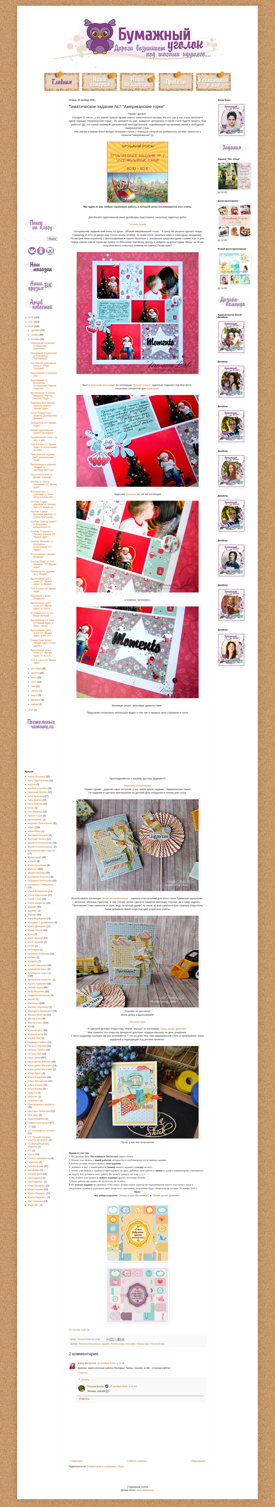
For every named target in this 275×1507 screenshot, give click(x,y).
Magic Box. (33, 1205)
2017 (31, 322)
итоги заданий (35, 938)
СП (29, 1126)
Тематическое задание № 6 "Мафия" (43, 572)
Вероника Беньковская (137, 785)
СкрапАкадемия (36, 1118)
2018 (31, 317)
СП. (30, 1150)
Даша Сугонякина (37, 865)
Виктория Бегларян (38, 835)
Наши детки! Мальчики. (40, 1069)
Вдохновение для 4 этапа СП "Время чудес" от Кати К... (42, 653)
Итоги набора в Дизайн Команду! (43, 555)
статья (31, 1154)
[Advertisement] (41, 156)
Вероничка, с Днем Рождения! (41, 597)
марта (34, 695)
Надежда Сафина (37, 1042)
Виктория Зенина (37, 839)
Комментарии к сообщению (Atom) (105, 1466)
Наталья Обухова (37, 1046)
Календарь (33, 949)
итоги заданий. (35, 942)
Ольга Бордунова (37, 1077)
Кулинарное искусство (39, 973)
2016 (31, 326)
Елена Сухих (34, 899)
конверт (32, 957)
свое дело (33, 1115)
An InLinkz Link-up (79, 1329)
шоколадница (35, 1178)
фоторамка (34, 1170)
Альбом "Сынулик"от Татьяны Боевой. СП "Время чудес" (43, 534)
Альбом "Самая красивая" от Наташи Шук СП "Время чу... (43, 504)
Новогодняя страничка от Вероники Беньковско (42, 346)
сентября (36, 668)
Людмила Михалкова (39, 995)
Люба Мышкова (36, 991)
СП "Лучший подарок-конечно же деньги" (39, 1138)
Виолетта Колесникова (40, 843)
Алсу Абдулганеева (38, 780)
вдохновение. (35, 819)
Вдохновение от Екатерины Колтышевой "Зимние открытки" (43, 384)
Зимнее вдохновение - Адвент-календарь (42, 431)
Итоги (31, 934)
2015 (31, 709)
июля (34, 677)
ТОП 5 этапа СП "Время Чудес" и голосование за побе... (44, 447)
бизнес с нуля (35, 815)
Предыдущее (198, 1461)
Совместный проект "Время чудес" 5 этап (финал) (43, 643)
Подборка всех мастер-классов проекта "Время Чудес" (43, 406)
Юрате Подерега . (37, 1197)
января (35, 704)
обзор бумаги (35, 1073)
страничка (33, 1162)
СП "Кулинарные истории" (42, 1130)
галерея (32, 861)
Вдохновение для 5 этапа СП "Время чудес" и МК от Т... (42, 633)
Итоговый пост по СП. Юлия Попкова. (42, 614)
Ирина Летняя (35, 930)
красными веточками (103, 385)
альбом (32, 784)
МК (29, 1026)
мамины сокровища (38, 1007)
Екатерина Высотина (39, 877)
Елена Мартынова (37, 895)
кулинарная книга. (37, 969)
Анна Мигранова (145, 1490)
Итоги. (31, 946)
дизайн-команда (36, 873)
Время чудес (34, 857)
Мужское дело (35, 1030)
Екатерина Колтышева (40, 880)
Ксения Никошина (37, 965)
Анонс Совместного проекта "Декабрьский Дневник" (44, 416)
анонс (31, 808)
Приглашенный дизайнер (41, 1104)
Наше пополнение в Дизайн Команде (41, 476)
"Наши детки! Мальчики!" (133, 1195)
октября (35, 339)
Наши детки (34, 1057)
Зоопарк (32, 914)
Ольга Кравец (35, 1088)
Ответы (85, 1379)
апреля (35, 691)
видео (141, 1174)
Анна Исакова (35, 804)
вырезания (152, 388)
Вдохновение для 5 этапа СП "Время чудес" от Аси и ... (41, 606)
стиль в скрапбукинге (39, 1158)
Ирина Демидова (37, 926)
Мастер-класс (35, 1022)
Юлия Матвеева (36, 1185)
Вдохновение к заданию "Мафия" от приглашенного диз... (43, 467)
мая (33, 686)
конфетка (33, 961)
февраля (36, 700)
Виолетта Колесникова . (40, 847)
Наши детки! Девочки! (39, 1061)
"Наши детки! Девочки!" (166, 1195)
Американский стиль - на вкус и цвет (44, 438)
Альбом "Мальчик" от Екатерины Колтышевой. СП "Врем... (42, 545)
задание (106, 1344)
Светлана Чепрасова (39, 1111)
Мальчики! (131, 1344)
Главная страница (137, 1461)
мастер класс (35, 1018)
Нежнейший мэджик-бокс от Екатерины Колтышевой (44, 356)
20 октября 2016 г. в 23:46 (123, 1386)
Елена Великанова (38, 891)
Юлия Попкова (35, 1189)
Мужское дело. (36, 1034)
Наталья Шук (137, 1021)
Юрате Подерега (36, 1193)
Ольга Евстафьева (38, 1081)
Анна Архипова (36, 796)
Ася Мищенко (35, 811)
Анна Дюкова (35, 800)
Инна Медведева (37, 918)
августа (35, 673)
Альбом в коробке (37, 788)
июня (34, 682)
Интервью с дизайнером (41, 922)
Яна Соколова (35, 1201)
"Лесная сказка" (141, 385)
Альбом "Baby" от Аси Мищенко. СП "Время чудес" (43, 564)
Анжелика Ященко (37, 792)
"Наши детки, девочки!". (173, 1028)
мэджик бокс (34, 1038)
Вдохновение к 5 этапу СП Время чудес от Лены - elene (43, 623)
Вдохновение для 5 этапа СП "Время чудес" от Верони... (42, 581)
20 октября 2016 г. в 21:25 (110, 1363)
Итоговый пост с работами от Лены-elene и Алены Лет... (43, 494)
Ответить (83, 1372)
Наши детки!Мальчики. (115, 898)
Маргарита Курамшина (40, 1011)
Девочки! (32, 869)
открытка (32, 1092)
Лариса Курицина (37, 983)
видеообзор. (34, 831)
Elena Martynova (87, 1363)
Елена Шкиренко (36, 903)
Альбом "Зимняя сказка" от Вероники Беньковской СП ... (44, 524)
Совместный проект (38, 1123)
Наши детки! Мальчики (40, 1065)
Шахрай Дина (35, 1174)
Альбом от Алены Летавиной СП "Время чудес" (44, 484)
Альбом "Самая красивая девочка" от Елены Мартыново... (43, 514)
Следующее (76, 1461)
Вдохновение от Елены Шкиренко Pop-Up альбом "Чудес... (43, 396)
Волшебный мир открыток (41, 850)
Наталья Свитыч (36, 1049)
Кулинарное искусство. (40, 979)
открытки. (33, 1096)
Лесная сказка (117, 1344)
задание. (32, 910)
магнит (31, 999)
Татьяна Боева (137, 224)
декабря (35, 330)
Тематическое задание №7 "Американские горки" (43, 457)
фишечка (131, 494)
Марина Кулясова (37, 1015)
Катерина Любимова (38, 953)
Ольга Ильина (35, 1085)
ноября (35, 335)
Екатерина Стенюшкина (40, 884)
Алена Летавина (36, 776)
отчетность (33, 1100)
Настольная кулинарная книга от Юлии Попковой (43, 366)
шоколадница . (35, 1181)
